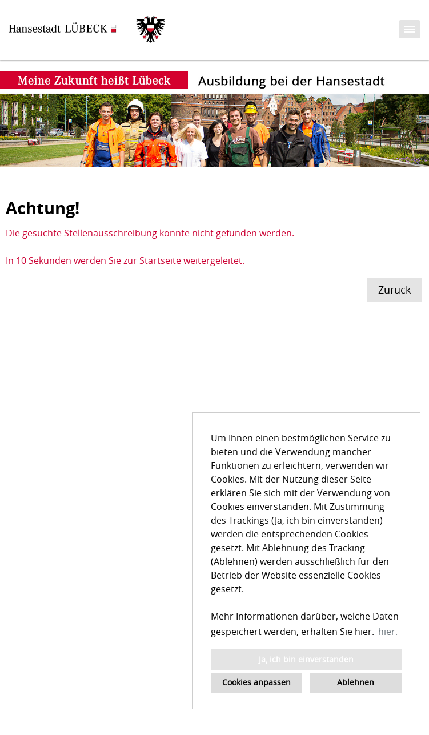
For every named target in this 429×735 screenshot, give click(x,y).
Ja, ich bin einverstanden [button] (306, 659)
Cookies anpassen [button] (256, 682)
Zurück (394, 289)
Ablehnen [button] (355, 682)
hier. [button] (388, 631)
